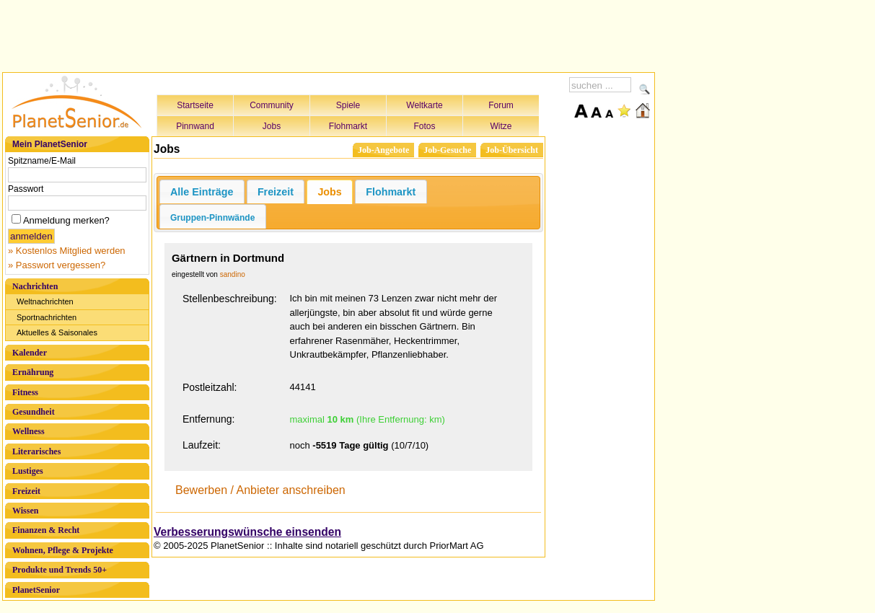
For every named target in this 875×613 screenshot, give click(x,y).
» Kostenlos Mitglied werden (67, 250)
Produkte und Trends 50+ (59, 570)
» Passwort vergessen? (56, 265)
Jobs (272, 126)
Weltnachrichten (45, 301)
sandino (232, 274)
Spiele (348, 105)
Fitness (25, 392)
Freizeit (26, 491)
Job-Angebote (383, 150)
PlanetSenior (36, 590)
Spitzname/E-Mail (42, 161)
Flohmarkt (348, 126)
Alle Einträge (201, 192)
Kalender (29, 353)
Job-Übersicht (511, 150)
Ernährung (32, 372)
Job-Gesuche (447, 150)
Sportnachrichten (46, 317)
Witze (501, 126)
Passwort (25, 189)
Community (272, 105)
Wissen (25, 511)
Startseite (195, 105)
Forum (501, 105)
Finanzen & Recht (45, 530)
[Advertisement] (329, 33)
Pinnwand (195, 126)
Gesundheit (33, 412)
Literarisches (36, 451)
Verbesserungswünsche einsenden (247, 532)
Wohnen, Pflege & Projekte (62, 550)
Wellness (28, 431)
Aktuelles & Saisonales (57, 332)
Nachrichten (35, 286)
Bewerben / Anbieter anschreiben (260, 490)
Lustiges (27, 471)
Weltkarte (424, 105)
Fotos (424, 126)
